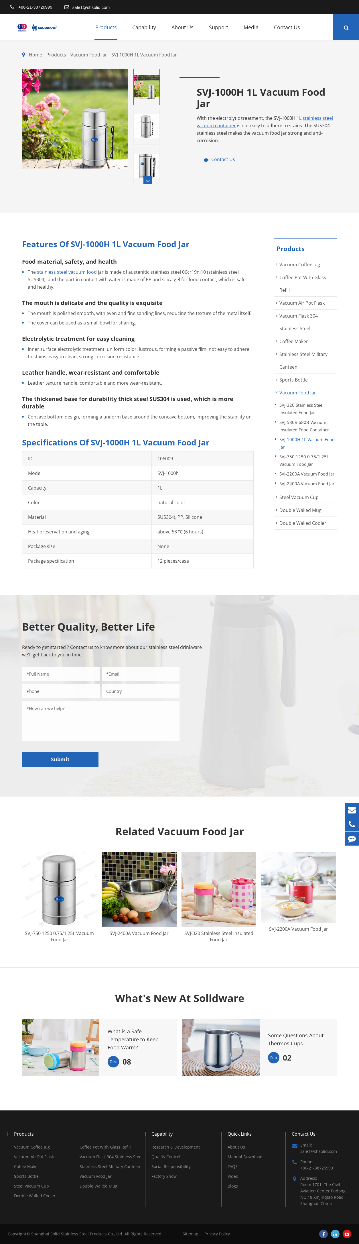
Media (251, 32)
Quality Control (165, 1156)
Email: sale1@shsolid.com (314, 1148)
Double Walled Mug (300, 510)
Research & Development (175, 1147)
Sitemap (190, 1234)
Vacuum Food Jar (88, 55)
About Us (182, 32)
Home (35, 55)
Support (218, 32)
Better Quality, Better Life (88, 627)
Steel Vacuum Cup (299, 497)
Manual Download (245, 1156)
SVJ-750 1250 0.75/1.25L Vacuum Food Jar (304, 460)
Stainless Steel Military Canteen (110, 1166)
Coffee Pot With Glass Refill (105, 1147)
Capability (144, 32)
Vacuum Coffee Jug (299, 264)
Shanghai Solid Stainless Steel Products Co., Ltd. (78, 1234)
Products (106, 32)
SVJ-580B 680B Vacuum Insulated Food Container (304, 426)
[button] (147, 180)
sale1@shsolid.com (91, 7)
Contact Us (287, 32)
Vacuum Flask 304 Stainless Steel (111, 1156)
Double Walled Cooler (302, 523)
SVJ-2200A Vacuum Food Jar (306, 474)
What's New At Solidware (179, 998)
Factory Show (164, 1176)
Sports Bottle (293, 380)
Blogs (233, 1186)
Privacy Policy (217, 1234)
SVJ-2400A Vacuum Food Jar (306, 483)
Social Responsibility (171, 1166)
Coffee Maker (293, 341)
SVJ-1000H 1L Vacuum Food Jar (144, 55)
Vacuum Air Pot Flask (302, 303)
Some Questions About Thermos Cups (296, 1039)
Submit (60, 759)
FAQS (233, 1166)
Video (233, 1176)
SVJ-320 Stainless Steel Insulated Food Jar (301, 408)
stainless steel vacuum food (67, 272)
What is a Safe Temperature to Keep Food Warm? (133, 1039)
